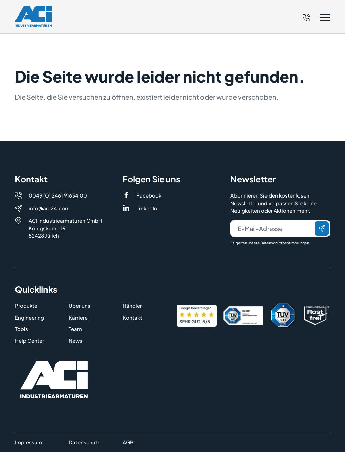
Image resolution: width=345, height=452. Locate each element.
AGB (128, 442)
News (75, 340)
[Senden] (322, 228)
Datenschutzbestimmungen (284, 243)
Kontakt (132, 317)
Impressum (28, 442)
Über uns (79, 305)
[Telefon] (306, 16)
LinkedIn (146, 208)
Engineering (29, 317)
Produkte (26, 305)
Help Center (29, 340)
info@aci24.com (49, 208)
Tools (21, 329)
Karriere (78, 317)
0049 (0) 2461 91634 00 (58, 195)
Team (75, 329)
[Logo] (33, 16)
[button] (316, 17)
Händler (132, 305)
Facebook (148, 195)
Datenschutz (84, 442)
